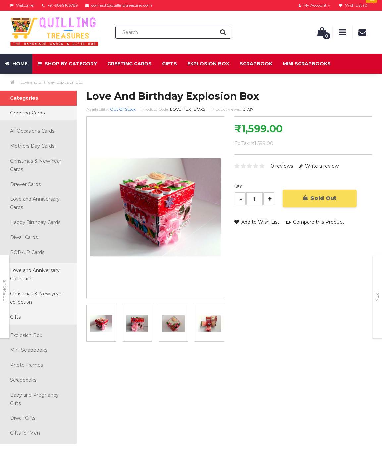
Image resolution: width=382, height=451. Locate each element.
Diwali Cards (24, 237)
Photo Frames (26, 365)
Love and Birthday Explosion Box (51, 82)
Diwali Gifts (22, 418)
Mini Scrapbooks (307, 64)
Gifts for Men (25, 433)
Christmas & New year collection (35, 298)
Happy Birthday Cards (35, 222)
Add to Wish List (256, 222)
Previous (4, 290)
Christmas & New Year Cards (35, 165)
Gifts (169, 64)
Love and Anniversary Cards (35, 203)
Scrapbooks (23, 380)
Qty (238, 185)
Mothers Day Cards (32, 146)
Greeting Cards (129, 64)
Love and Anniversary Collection (35, 274)
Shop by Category (67, 64)
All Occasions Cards (32, 131)
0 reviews (282, 166)
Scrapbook (256, 64)
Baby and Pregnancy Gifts (34, 399)
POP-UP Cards (27, 252)
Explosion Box (208, 64)
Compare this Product (315, 222)
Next (377, 296)
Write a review (319, 166)
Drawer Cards (25, 184)
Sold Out (319, 198)
